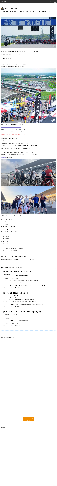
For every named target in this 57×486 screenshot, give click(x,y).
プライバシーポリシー (6, 481)
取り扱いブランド (5, 478)
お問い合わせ (4, 479)
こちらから (3, 157)
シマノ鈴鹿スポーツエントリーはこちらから (11, 127)
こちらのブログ (10, 287)
